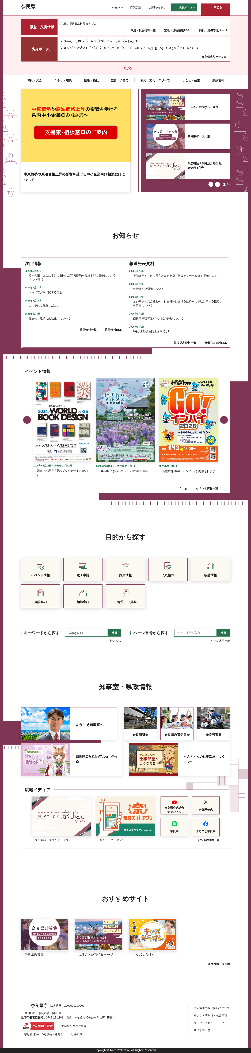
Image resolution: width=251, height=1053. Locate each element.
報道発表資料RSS (215, 342)
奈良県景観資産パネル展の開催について (158, 318)
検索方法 (115, 640)
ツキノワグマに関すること (45, 292)
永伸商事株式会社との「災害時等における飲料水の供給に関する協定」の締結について (177, 303)
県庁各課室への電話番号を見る (43, 1034)
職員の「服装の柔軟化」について (50, 318)
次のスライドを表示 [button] (217, 184)
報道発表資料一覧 (185, 342)
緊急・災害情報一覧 (143, 30)
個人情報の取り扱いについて (212, 1008)
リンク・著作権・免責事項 (210, 1015)
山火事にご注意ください (44, 305)
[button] (114, 7)
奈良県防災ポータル (214, 56)
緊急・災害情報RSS (176, 30)
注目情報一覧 (88, 329)
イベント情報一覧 (207, 488)
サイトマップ (202, 1030)
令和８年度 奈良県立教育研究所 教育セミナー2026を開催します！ (176, 275)
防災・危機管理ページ (213, 30)
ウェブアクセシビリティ (209, 1022)
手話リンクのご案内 (73, 1026)
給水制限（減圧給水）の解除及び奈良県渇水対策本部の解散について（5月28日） (72, 277)
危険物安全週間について (148, 288)
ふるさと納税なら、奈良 (203, 107)
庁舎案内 (76, 1034)
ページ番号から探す (151, 633)
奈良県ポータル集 (199, 136)
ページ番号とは (220, 640)
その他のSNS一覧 (208, 840)
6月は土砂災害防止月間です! (151, 331)
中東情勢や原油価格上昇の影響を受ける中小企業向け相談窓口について (74, 177)
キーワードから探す (42, 633)
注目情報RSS (113, 329)
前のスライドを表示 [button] (210, 184)
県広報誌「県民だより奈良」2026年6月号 (206, 165)
